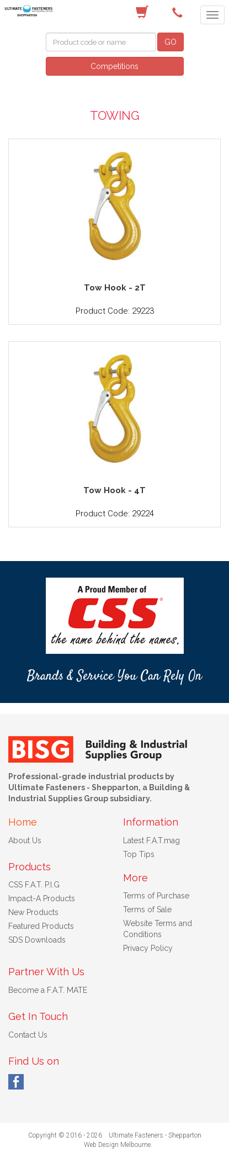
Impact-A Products (41, 898)
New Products (33, 912)
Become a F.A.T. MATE (47, 990)
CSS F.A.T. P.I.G (34, 884)
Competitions (114, 66)
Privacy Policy (148, 948)
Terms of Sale (147, 909)
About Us (24, 840)
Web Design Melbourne (117, 1145)
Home (22, 822)
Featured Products (41, 926)
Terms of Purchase (156, 895)
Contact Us (27, 1034)
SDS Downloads (37, 939)
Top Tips (139, 854)
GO (170, 42)
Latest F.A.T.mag (151, 840)
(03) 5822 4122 (179, 12)
